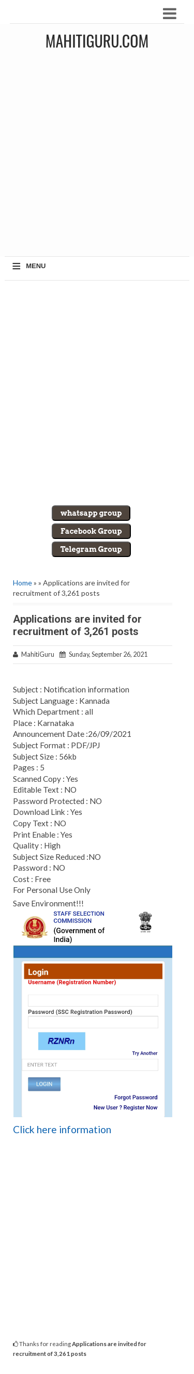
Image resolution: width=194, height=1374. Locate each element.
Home (22, 582)
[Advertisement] (97, 157)
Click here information (62, 1129)
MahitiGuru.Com (97, 40)
